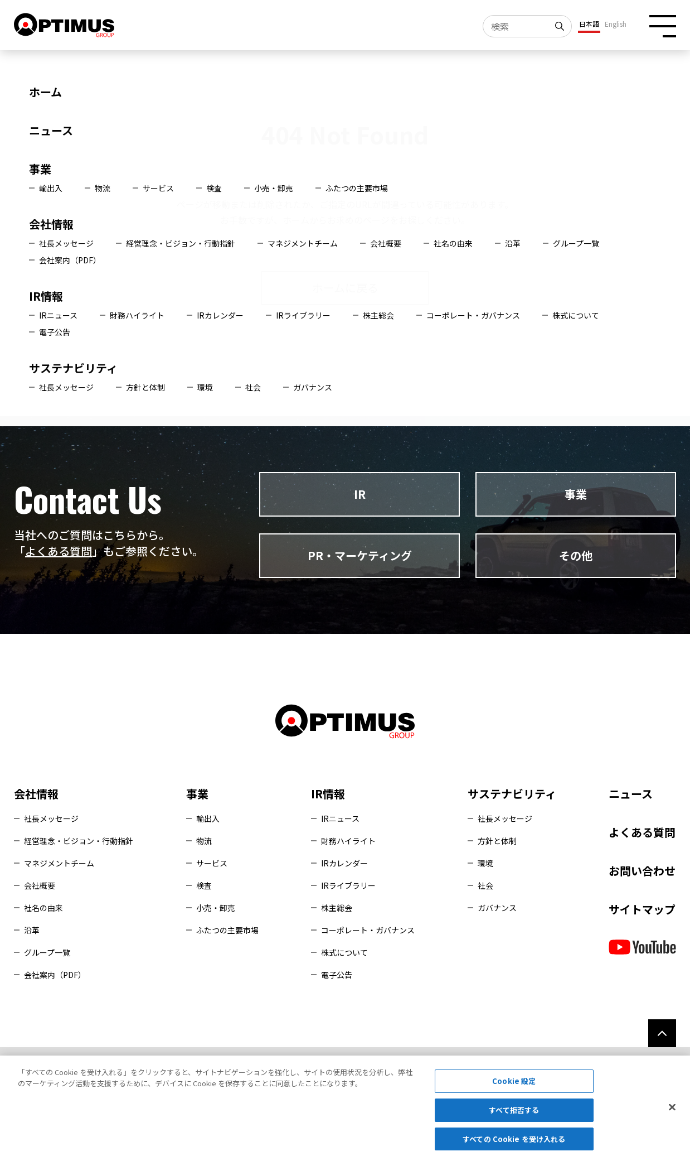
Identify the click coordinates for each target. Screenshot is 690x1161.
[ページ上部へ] (662, 1033)
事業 (576, 494)
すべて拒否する (514, 1114)
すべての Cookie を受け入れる (514, 1143)
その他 (575, 555)
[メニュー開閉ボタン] (662, 26)
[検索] (561, 26)
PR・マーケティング (360, 555)
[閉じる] (672, 1112)
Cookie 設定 (514, 1085)
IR (360, 494)
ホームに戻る (345, 288)
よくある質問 (58, 551)
